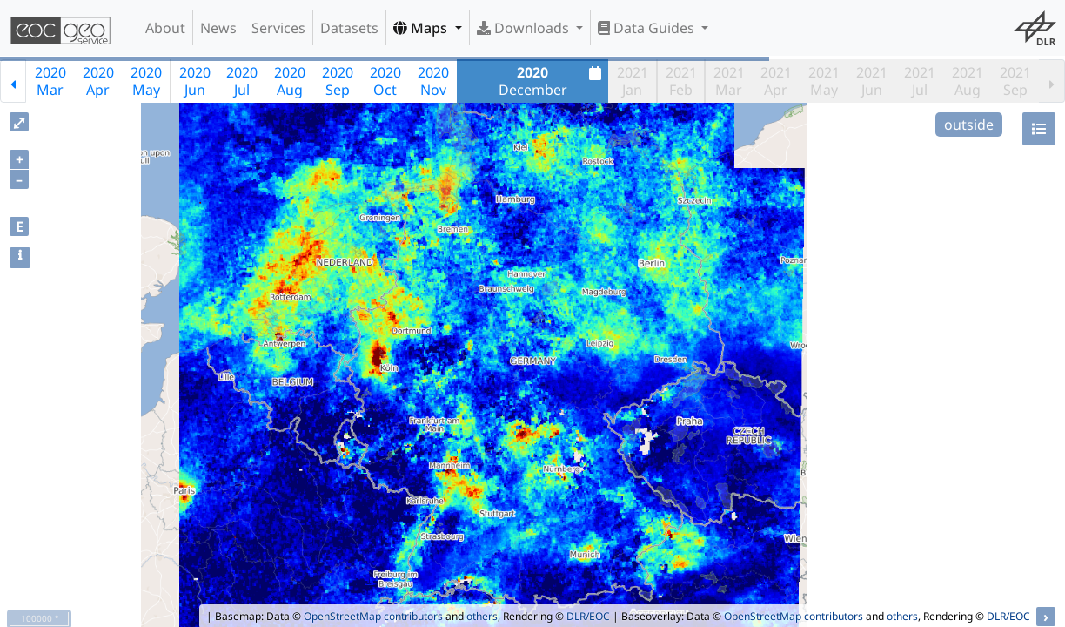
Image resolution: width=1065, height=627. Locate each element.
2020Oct (385, 81)
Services (278, 27)
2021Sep (1015, 81)
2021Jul (919, 81)
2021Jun (872, 81)
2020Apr (98, 81)
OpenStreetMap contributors (373, 616)
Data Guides (648, 27)
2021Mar (729, 81)
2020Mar (50, 81)
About (165, 27)
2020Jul (242, 81)
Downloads (525, 27)
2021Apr (776, 81)
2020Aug (289, 81)
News (218, 27)
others (482, 616)
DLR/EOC (588, 616)
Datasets (349, 27)
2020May (146, 81)
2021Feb (681, 81)
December (552, 81)
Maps (422, 27)
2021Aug (967, 81)
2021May (824, 81)
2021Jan (632, 81)
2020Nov (433, 81)
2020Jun (195, 81)
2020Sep (337, 81)
